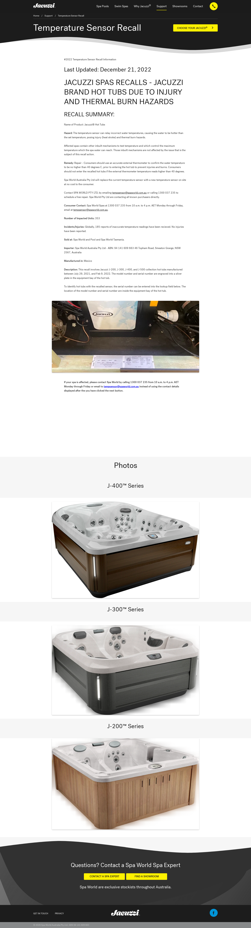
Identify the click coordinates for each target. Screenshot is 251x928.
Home (36, 15)
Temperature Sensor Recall (71, 15)
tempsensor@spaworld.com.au (129, 192)
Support (162, 6)
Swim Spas (121, 6)
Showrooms (179, 6)
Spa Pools (102, 6)
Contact (198, 6)
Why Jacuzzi (142, 6)
